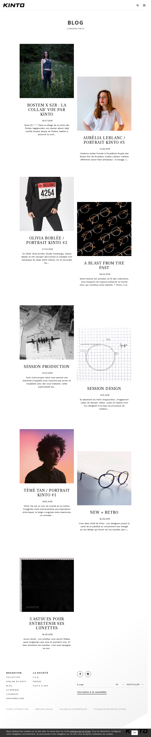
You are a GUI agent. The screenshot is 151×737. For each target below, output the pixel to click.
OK (134, 732)
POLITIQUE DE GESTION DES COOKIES (110, 709)
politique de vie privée (80, 731)
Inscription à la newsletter (92, 692)
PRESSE (37, 681)
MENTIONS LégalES (44, 709)
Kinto (13, 5)
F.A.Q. (36, 677)
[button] (120, 685)
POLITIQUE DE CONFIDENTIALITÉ (73, 709)
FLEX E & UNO (40, 686)
